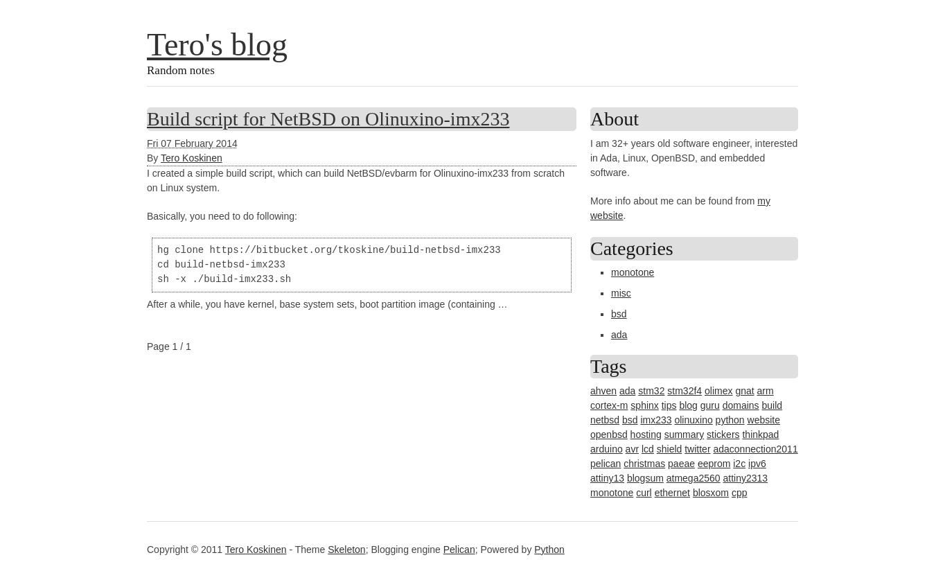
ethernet (672, 492)
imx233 (655, 419)
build (771, 405)
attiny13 (607, 478)
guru (710, 405)
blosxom (711, 492)
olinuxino (693, 419)
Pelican (459, 549)
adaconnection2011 (755, 449)
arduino (606, 449)
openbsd (609, 434)
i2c (739, 463)
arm (765, 390)
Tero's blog (217, 44)
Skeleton (346, 549)
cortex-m (609, 405)
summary (684, 434)
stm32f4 (684, 390)
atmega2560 (693, 478)
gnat (744, 390)
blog (688, 405)
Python (549, 549)
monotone (632, 272)
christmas (644, 463)
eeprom (714, 463)
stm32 (651, 390)
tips (669, 405)
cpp (740, 492)
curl (644, 492)
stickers (723, 434)
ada (619, 334)
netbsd (604, 419)
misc (621, 293)
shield (669, 449)
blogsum (645, 478)
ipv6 (757, 463)
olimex (718, 390)
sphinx (644, 405)
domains (741, 405)
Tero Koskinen (191, 158)
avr (632, 449)
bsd (619, 313)
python (730, 419)
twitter (697, 449)
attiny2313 (745, 478)
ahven (603, 390)
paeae (681, 463)
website (764, 419)
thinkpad (760, 434)
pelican (605, 463)
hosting (646, 434)
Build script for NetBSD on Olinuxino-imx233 (328, 119)
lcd (648, 449)
